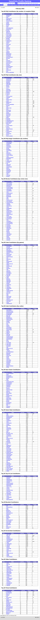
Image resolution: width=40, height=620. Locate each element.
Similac (7, 267)
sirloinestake (8, 494)
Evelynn (7, 595)
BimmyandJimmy (9, 499)
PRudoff (7, 396)
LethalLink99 (8, 455)
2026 (37, 3)
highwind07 (8, 493)
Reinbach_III (8, 445)
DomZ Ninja (8, 44)
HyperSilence (8, 327)
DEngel (7, 23)
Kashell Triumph (9, 193)
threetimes (8, 65)
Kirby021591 (8, 110)
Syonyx (7, 126)
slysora (7, 498)
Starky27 (8, 253)
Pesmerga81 (8, 448)
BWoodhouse (8, 53)
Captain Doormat (9, 290)
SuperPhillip (8, 194)
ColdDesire (8, 386)
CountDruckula (9, 459)
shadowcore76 (9, 303)
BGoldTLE (8, 418)
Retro (7, 219)
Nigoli (7, 379)
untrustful (8, 270)
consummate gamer (10, 381)
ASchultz (8, 16)
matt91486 (8, 204)
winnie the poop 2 (9, 57)
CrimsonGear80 (9, 222)
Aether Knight (8, 399)
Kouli (7, 71)
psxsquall (8, 335)
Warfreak (8, 52)
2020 (25, 3)
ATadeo (7, 264)
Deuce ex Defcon (9, 135)
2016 (18, 3)
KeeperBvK (8, 385)
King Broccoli (8, 218)
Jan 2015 (3, 7)
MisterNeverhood (9, 606)
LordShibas (8, 221)
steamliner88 (8, 288)
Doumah (8, 439)
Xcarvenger (8, 361)
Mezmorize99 (8, 254)
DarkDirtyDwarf (9, 395)
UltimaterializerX (9, 214)
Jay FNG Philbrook (9, 351)
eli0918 (7, 285)
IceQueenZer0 (9, 18)
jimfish (7, 374)
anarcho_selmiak (9, 155)
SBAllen (7, 333)
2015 (16, 3)
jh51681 (7, 289)
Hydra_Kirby (8, 355)
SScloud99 (8, 523)
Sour (7, 163)
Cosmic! (7, 424)
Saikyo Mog (8, 297)
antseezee (8, 47)
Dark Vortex (8, 114)
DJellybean (8, 119)
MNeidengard (8, 102)
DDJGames (8, 113)
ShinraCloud (8, 526)
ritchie (7, 26)
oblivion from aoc (9, 263)
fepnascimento (9, 566)
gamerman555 (9, 166)
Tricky (7, 68)
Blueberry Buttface (9, 365)
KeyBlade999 (8, 15)
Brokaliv (7, 401)
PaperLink (8, 460)
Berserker (8, 58)
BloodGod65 (8, 196)
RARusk (7, 103)
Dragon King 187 (9, 299)
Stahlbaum (8, 165)
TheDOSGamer (9, 578)
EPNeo (7, 367)
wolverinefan (8, 189)
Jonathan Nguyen (9, 336)
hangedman (8, 225)
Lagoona (8, 298)
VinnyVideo (8, 37)
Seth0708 (8, 31)
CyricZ (7, 43)
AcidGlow (8, 567)
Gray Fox (8, 127)
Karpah (7, 356)
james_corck (8, 492)
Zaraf (7, 151)
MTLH (7, 198)
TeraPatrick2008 (10, 539)
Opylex (7, 159)
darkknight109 (9, 479)
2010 (6, 3)
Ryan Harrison (9, 201)
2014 (14, 3)
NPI (7, 426)
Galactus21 (8, 212)
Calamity (8, 237)
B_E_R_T (8, 387)
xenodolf (8, 229)
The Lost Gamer (9, 20)
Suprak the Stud (9, 200)
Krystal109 (8, 584)
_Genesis (8, 350)
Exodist (7, 230)
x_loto (7, 156)
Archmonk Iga (9, 205)
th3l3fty (7, 262)
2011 (8, 3)
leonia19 (8, 176)
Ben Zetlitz (8, 274)
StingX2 (7, 613)
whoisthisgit (8, 458)
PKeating (8, 172)
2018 (22, 3)
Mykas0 (7, 209)
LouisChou (9, 581)
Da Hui (7, 25)
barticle (7, 130)
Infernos (7, 528)
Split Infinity (8, 84)
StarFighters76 (9, 142)
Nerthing (8, 547)
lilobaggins (8, 268)
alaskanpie (8, 152)
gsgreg (7, 276)
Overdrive (8, 239)
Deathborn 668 (9, 121)
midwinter (8, 232)
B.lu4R (7, 341)
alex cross (8, 292)
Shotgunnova (8, 29)
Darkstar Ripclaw (9, 66)
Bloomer (8, 231)
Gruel (7, 191)
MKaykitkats (8, 158)
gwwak (8, 554)
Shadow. (8, 283)
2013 (12, 3)
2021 (27, 3)
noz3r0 (7, 100)
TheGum (8, 51)
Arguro (7, 302)
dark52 (7, 46)
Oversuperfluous (9, 507)
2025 (35, 3)
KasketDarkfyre (9, 182)
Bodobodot (8, 362)
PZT (7, 461)
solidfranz (8, 407)
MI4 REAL (8, 609)
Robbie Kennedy (9, 256)
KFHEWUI (8, 541)
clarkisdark (8, 235)
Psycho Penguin (9, 61)
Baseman (8, 278)
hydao (7, 421)
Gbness (7, 112)
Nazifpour (8, 478)
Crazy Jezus (8, 343)
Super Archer (8, 449)
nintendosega (8, 210)
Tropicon (8, 536)
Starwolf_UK (8, 511)
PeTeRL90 (8, 60)
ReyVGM (8, 162)
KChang (7, 45)
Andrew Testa (8, 36)
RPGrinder (8, 465)
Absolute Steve (9, 99)
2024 (33, 3)
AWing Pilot (8, 164)
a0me (7, 431)
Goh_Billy (8, 39)
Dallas (7, 277)
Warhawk (8, 354)
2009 (5, 3)
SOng (7, 109)
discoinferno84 (9, 184)
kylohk (7, 98)
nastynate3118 (9, 217)
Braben (7, 215)
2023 (31, 3)
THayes (7, 22)
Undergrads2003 (9, 337)
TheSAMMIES (9, 190)
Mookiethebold (9, 261)
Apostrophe (8, 171)
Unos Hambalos (9, 556)
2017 (20, 3)
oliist (7, 413)
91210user (8, 491)
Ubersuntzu (8, 427)
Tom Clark (8, 238)
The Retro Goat (9, 610)
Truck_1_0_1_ (9, 486)
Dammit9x (8, 169)
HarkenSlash (8, 463)
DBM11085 (8, 19)
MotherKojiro (8, 485)
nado (7, 269)
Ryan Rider (8, 301)
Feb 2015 (5, 4)
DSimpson (8, 118)
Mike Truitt (8, 249)
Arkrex (7, 207)
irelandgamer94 (9, 454)
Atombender (8, 170)
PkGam (8, 580)
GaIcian (7, 487)
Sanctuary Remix (9, 490)
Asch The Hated (9, 389)
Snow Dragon (8, 67)
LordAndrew (8, 420)
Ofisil (7, 197)
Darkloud (8, 388)
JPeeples (8, 203)
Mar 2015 (37, 7)
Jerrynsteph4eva (9, 223)
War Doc (8, 30)
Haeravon (8, 93)
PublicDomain (8, 40)
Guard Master (8, 150)
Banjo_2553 (8, 123)
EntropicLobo (8, 33)
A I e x (7, 50)
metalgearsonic (9, 480)
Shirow (7, 236)
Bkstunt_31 (8, 32)
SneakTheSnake (9, 188)
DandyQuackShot (9, 202)
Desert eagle (8, 296)
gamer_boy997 (9, 469)
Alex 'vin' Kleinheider (10, 72)
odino (7, 17)
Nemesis (8, 64)
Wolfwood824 (9, 572)
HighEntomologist (9, 483)
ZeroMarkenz (8, 435)
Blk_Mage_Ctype (9, 433)
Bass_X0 (8, 432)
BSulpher (8, 24)
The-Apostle (8, 342)
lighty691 (8, 447)
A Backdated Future (10, 120)
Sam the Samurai (9, 519)
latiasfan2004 (8, 375)
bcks (7, 437)
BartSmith (8, 441)
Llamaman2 (8, 255)
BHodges (8, 38)
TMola (7, 518)
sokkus (7, 117)
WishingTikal (8, 54)
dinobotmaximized (9, 312)
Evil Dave (8, 224)
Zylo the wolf (8, 216)
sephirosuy (8, 291)
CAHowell (8, 97)
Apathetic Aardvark (9, 157)
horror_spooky (9, 183)
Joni (7, 59)
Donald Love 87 (9, 211)
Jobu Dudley (8, 360)
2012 (10, 3)
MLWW (7, 394)
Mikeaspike (8, 271)
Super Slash (8, 111)
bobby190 (8, 275)
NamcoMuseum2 (9, 466)
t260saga (8, 462)
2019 (24, 3)
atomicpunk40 (9, 393)
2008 (3, 3)
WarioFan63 (8, 453)
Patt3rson (8, 116)
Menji (7, 294)
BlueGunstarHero (9, 484)
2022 (29, 3)
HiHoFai (7, 400)
